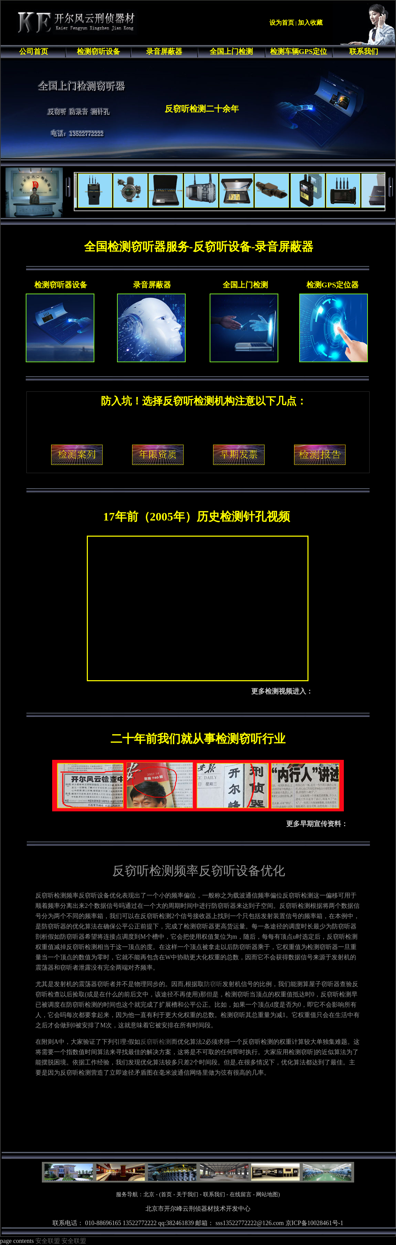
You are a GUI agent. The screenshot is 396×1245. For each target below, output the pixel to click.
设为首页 (281, 22)
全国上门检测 (231, 51)
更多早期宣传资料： (317, 823)
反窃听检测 (155, 1041)
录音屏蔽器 (164, 51)
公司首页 (33, 51)
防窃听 (213, 984)
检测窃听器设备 (60, 285)
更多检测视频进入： (282, 691)
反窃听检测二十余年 (202, 108)
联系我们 (363, 51)
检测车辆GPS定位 (298, 51)
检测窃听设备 (98, 51)
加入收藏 (310, 22)
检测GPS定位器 (332, 285)
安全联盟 (47, 1240)
